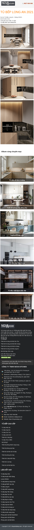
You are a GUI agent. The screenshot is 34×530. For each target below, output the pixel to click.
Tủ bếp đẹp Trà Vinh (6, 494)
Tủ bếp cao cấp (8, 424)
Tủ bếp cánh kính (6, 435)
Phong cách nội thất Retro (8, 517)
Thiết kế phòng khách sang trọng (10, 444)
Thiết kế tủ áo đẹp (6, 462)
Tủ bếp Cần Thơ (6, 432)
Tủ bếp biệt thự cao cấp (7, 497)
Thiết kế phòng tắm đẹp (8, 455)
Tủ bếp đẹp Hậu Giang (17, 263)
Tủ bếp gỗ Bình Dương (17, 180)
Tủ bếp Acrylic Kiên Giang (8, 476)
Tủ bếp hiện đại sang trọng (8, 509)
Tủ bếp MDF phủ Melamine (8, 22)
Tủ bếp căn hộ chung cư (7, 507)
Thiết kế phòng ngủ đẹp (8, 448)
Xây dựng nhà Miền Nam (8, 355)
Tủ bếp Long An (5, 486)
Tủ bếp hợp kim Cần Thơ (7, 502)
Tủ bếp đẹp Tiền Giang (7, 492)
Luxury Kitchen (5, 479)
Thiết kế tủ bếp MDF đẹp (8, 458)
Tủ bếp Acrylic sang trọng (8, 512)
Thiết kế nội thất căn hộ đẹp (9, 451)
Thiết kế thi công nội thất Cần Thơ (10, 341)
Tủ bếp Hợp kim (6, 430)
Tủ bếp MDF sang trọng (7, 489)
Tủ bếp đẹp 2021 (5, 474)
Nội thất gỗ (5, 442)
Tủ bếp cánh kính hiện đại (17, 290)
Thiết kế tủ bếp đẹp (17, 235)
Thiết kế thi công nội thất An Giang (10, 346)
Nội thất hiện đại (13, 363)
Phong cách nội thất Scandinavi (9, 515)
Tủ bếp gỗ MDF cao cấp (7, 484)
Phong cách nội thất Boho (8, 520)
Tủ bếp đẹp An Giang (6, 499)
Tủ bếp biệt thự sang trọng (8, 481)
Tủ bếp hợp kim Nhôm (7, 504)
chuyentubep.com (16, 526)
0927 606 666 (27, 3)
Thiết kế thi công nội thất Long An (10, 348)
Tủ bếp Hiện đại (6, 427)
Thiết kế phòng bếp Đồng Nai (17, 208)
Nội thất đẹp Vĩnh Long (7, 351)
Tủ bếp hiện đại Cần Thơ (17, 318)
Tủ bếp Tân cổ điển (7, 440)
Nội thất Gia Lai (11, 406)
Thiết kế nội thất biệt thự (8, 465)
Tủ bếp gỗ (4, 339)
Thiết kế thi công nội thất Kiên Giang (10, 344)
